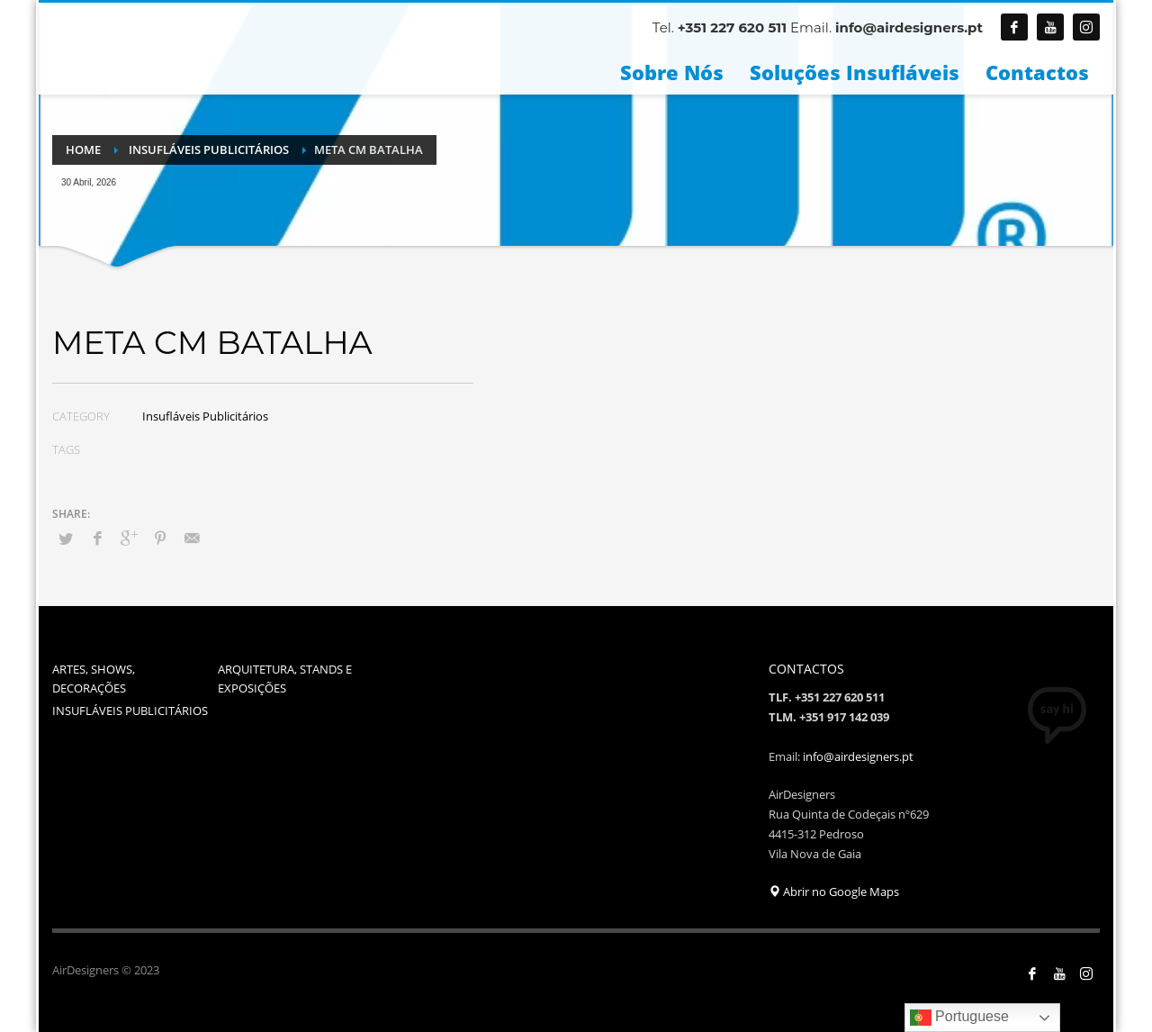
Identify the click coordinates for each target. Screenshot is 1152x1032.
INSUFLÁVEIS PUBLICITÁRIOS (130, 710)
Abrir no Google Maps (834, 891)
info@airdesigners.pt (909, 27)
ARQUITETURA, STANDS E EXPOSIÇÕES (285, 678)
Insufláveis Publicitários (205, 416)
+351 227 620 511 (732, 27)
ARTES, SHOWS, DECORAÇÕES (93, 678)
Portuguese (959, 1017)
